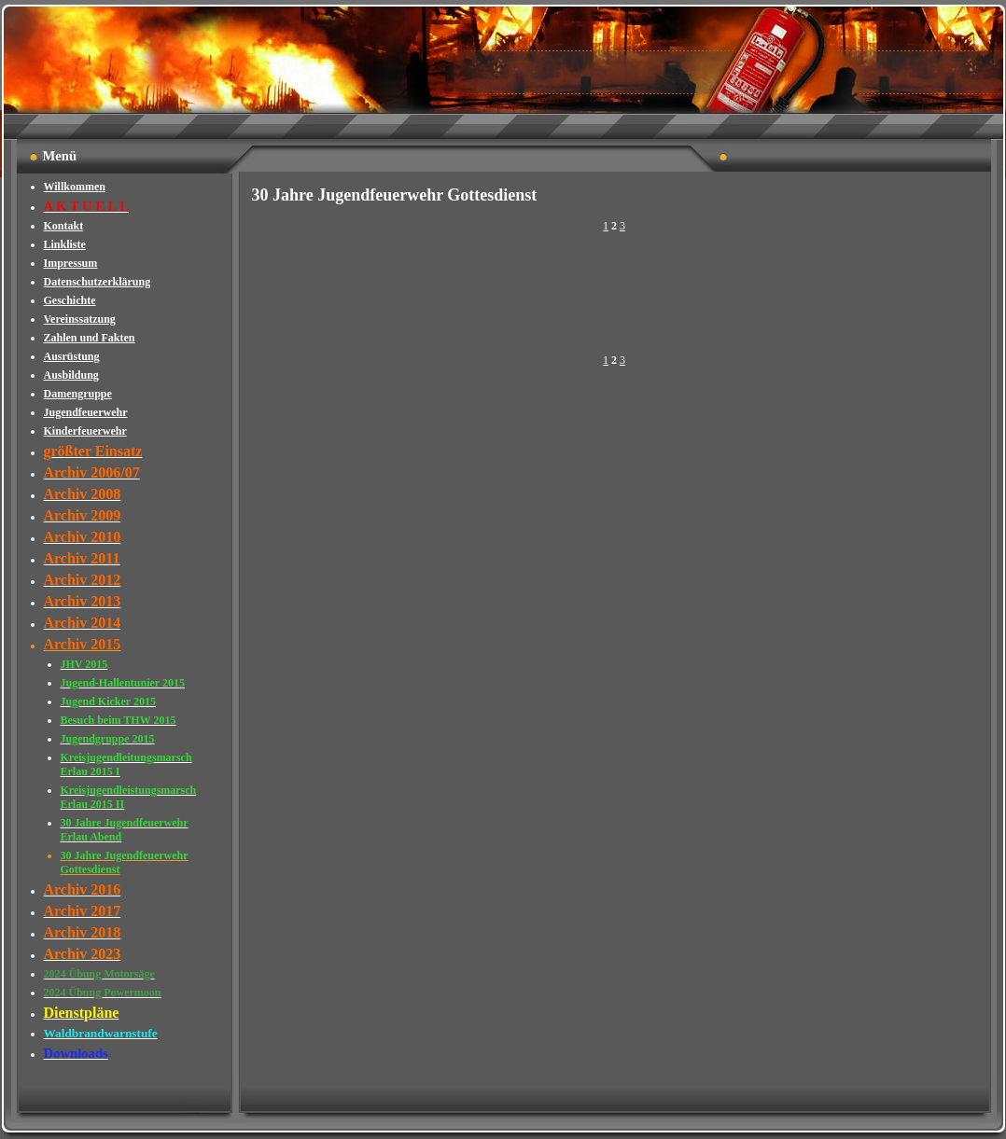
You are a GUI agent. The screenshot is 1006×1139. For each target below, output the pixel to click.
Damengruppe (78, 393)
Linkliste (65, 244)
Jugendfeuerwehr (86, 412)
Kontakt (64, 225)
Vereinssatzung (80, 319)
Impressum (71, 263)
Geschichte (70, 300)
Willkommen (74, 186)
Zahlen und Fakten (89, 337)
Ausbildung (71, 375)
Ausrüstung (72, 356)
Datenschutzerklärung (97, 281)
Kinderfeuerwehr (85, 431)
